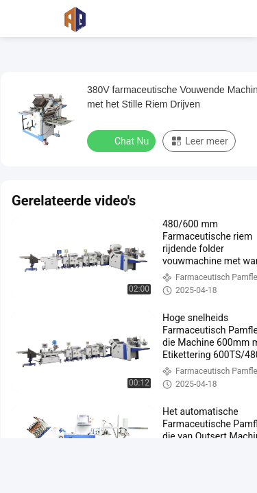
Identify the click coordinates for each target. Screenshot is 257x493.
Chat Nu (123, 140)
